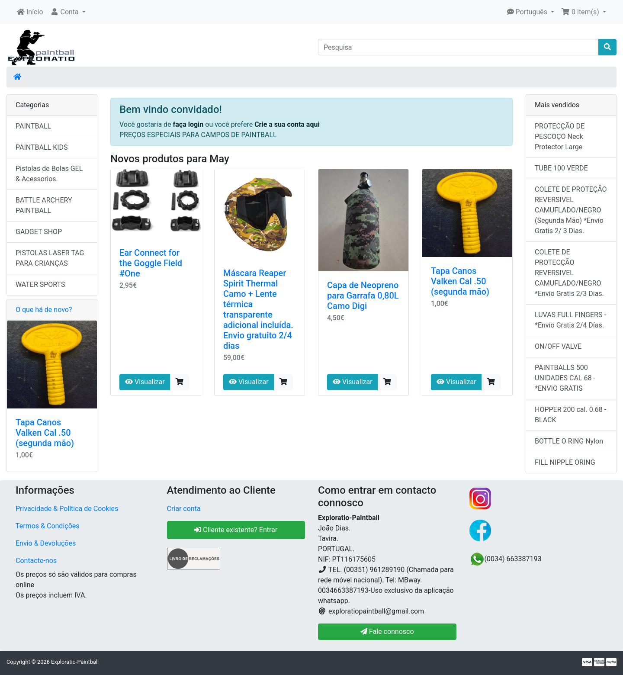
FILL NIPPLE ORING (565, 462)
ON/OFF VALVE (558, 346)
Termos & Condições (48, 526)
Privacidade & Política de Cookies (67, 509)
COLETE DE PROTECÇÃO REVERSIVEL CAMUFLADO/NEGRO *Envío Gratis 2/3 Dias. (569, 273)
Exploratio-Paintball (75, 662)
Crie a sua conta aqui (287, 124)
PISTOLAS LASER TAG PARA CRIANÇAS (50, 258)
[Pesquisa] (458, 47)
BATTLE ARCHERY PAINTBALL (44, 205)
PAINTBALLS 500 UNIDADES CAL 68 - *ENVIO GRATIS (565, 377)
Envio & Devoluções (46, 543)
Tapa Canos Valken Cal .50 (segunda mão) (460, 281)
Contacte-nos (36, 560)
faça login (189, 124)
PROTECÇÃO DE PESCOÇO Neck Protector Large (559, 136)
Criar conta (184, 509)
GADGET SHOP (39, 232)
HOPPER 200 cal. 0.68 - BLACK (570, 414)
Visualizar (145, 382)
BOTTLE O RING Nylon (569, 441)
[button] (68, 12)
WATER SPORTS (40, 284)
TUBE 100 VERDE (561, 168)
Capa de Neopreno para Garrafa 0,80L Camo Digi (363, 295)
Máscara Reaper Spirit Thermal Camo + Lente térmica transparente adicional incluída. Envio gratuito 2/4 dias (258, 309)
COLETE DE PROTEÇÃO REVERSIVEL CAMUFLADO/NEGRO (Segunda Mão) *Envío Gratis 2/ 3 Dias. (571, 210)
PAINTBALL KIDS (42, 147)
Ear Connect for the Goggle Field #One (150, 263)
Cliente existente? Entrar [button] (235, 530)
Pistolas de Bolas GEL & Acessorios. (49, 173)
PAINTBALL (33, 126)
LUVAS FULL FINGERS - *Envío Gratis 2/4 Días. (570, 320)
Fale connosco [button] (387, 631)
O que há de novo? (44, 309)
